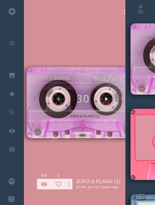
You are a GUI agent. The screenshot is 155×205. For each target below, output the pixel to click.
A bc (96, 187)
